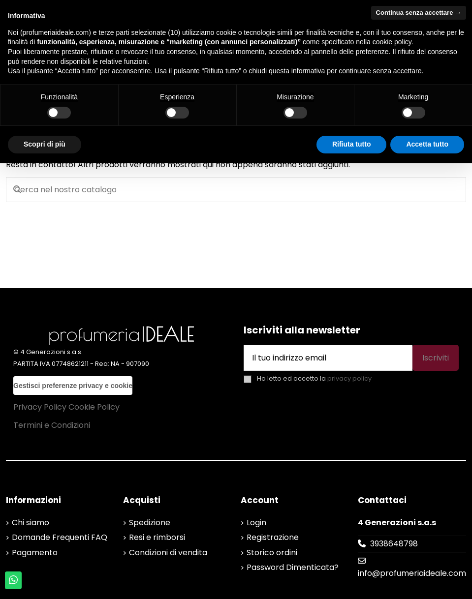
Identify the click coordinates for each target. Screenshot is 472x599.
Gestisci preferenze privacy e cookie (72, 385)
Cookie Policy (94, 407)
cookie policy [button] (392, 42)
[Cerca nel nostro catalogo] (17, 190)
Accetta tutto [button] (427, 144)
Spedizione (149, 522)
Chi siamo (30, 522)
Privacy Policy (39, 407)
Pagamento (35, 552)
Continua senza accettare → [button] (418, 12)
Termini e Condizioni (51, 425)
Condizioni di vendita (168, 552)
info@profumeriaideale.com (412, 573)
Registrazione (273, 537)
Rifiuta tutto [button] (351, 144)
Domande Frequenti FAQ (59, 537)
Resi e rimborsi (157, 537)
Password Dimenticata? (293, 567)
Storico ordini (272, 552)
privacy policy (349, 378)
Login (256, 522)
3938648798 (394, 543)
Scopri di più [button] (44, 144)
